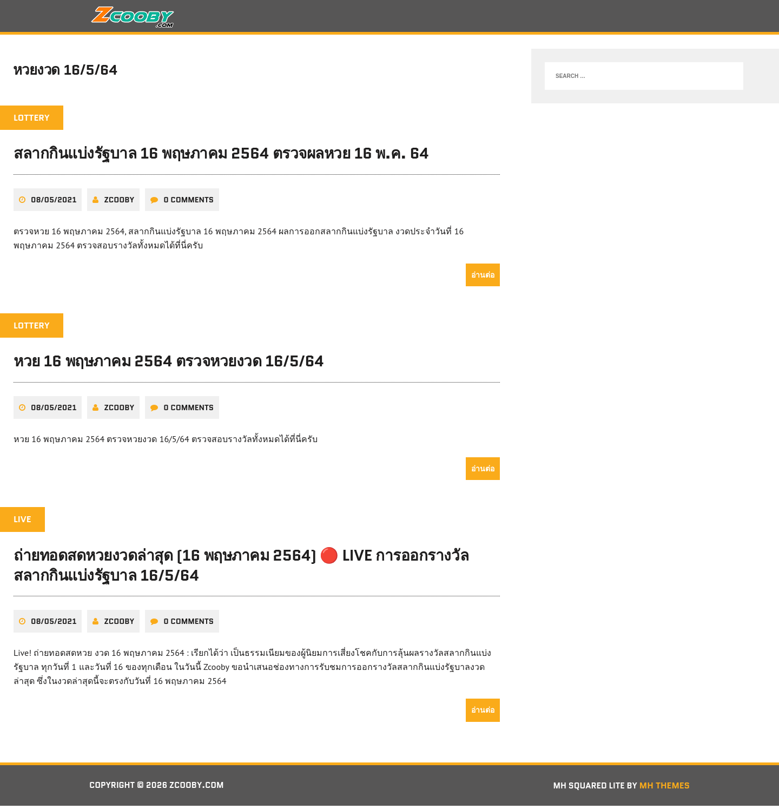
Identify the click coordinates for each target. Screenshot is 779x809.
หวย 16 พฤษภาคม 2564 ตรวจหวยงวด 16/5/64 (169, 365)
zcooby (119, 203)
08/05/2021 (53, 203)
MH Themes (664, 788)
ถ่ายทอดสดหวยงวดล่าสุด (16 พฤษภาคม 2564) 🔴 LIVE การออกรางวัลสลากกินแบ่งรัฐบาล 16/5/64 (241, 568)
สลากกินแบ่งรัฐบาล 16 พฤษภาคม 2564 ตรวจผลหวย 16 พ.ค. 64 (221, 157)
